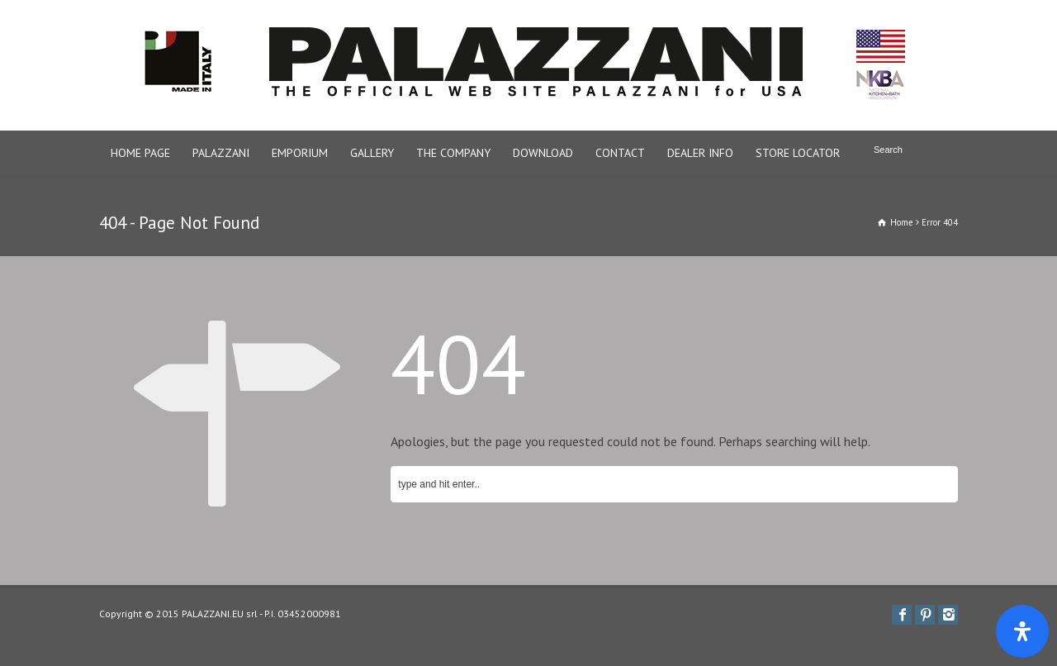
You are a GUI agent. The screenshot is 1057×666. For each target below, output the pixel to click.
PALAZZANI (220, 152)
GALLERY (372, 152)
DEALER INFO (700, 152)
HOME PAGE (140, 152)
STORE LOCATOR (798, 152)
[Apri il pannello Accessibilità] (1022, 631)
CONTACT (620, 152)
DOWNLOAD (543, 152)
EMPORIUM (300, 152)
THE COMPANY (453, 152)
